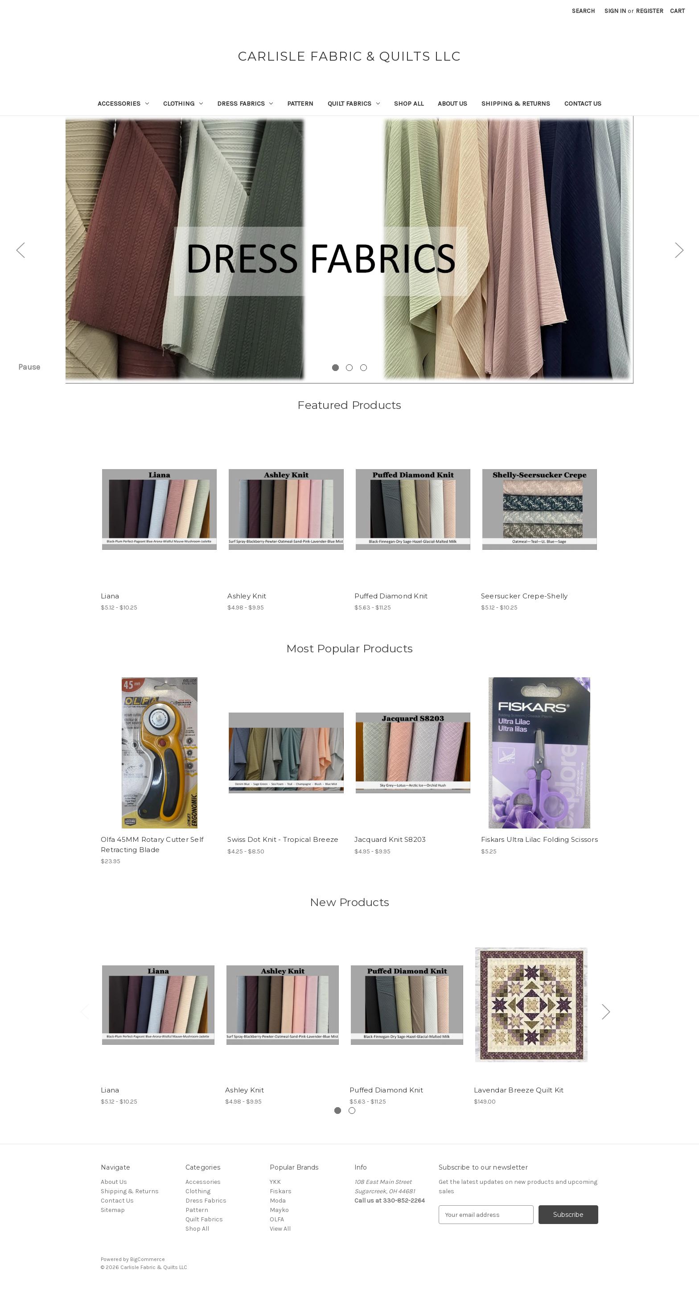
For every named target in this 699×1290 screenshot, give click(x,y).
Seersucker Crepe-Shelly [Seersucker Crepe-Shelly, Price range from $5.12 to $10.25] (524, 596)
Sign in (615, 11)
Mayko (279, 1210)
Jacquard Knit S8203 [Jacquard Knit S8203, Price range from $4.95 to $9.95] (390, 839)
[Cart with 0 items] (677, 11)
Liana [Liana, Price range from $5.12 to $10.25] (110, 596)
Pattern (300, 103)
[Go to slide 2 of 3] (349, 367)
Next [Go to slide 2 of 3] (679, 250)
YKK (275, 1182)
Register (649, 11)
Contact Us (582, 103)
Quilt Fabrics (354, 103)
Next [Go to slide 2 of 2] (606, 1011)
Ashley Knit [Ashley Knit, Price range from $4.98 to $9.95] (246, 596)
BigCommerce (147, 1259)
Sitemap (113, 1210)
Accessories (123, 103)
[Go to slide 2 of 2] (352, 1110)
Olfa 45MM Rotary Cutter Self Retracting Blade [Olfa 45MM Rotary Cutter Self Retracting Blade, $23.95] (152, 844)
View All (280, 1228)
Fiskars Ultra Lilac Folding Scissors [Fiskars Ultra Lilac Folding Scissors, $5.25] (539, 839)
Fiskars (281, 1191)
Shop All (409, 103)
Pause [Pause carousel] (29, 367)
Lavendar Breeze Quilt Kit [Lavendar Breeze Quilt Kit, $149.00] (518, 1090)
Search (583, 11)
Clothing (183, 103)
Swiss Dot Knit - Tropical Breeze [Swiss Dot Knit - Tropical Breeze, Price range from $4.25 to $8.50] (282, 839)
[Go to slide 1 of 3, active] (335, 367)
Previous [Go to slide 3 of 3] (20, 250)
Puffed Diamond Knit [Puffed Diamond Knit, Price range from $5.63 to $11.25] (391, 596)
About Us (452, 103)
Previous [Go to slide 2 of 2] (84, 1011)
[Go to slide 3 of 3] (363, 367)
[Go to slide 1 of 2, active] (337, 1110)
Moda (278, 1200)
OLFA (277, 1219)
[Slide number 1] (349, 249)
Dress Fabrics (245, 103)
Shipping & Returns (515, 103)
